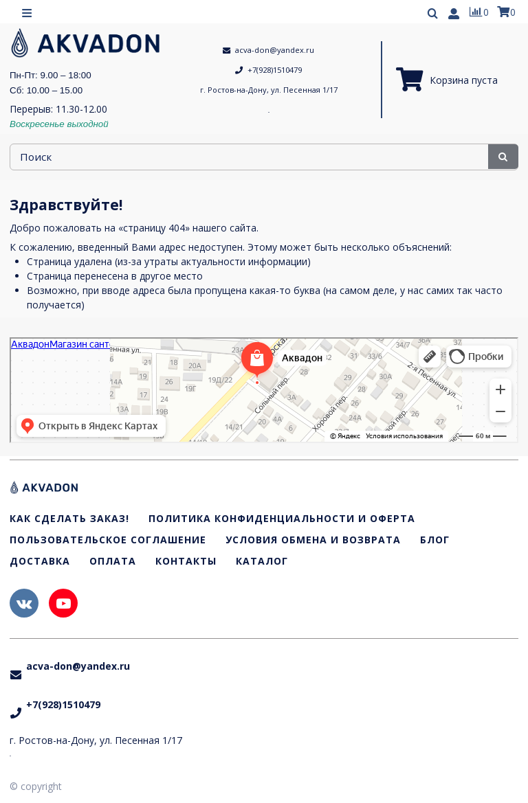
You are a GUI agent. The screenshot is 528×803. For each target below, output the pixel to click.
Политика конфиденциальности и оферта (281, 519)
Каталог (262, 561)
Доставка (40, 561)
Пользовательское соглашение (108, 540)
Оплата (112, 561)
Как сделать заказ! (69, 519)
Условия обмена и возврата (313, 540)
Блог (435, 540)
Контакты (186, 561)
